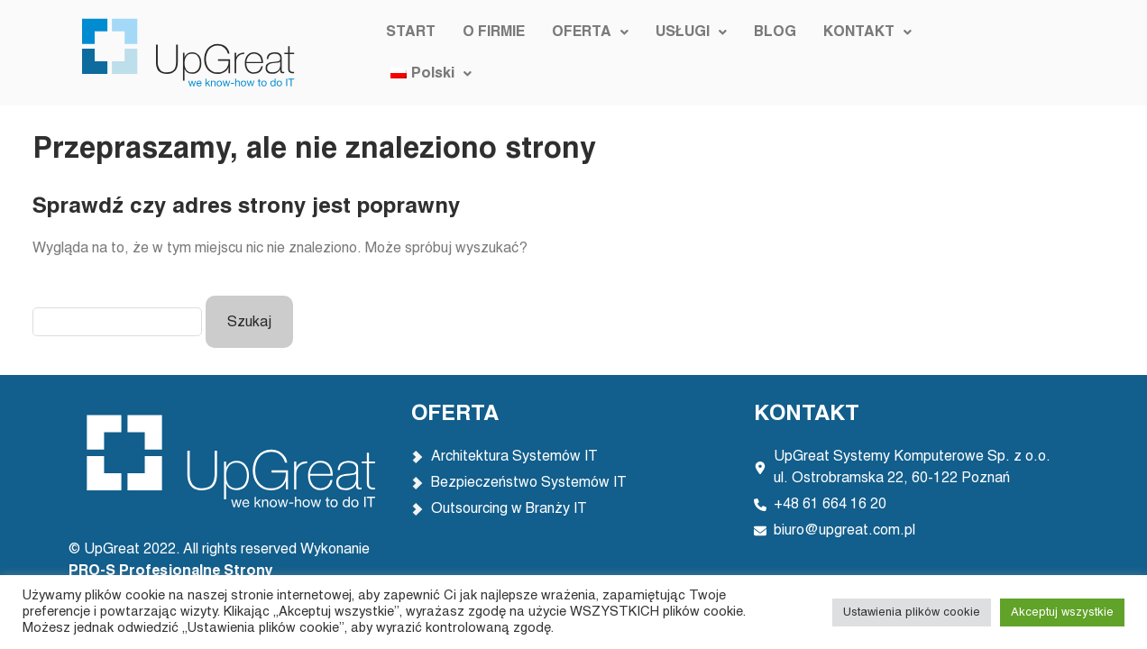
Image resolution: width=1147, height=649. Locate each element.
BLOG (772, 53)
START (408, 53)
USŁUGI (688, 53)
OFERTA (587, 53)
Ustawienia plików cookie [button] (911, 612)
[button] (587, 53)
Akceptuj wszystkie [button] (1062, 612)
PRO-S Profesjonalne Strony (173, 571)
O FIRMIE (491, 53)
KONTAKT (865, 53)
